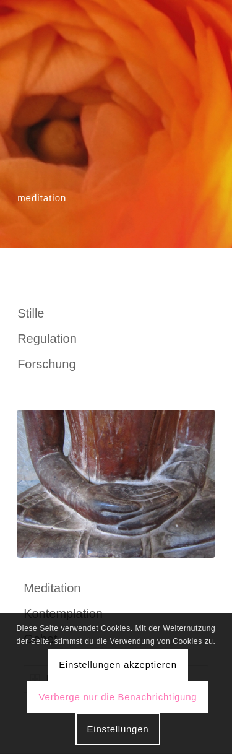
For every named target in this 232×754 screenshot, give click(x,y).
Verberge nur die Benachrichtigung (118, 696)
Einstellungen (118, 729)
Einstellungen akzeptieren (118, 664)
